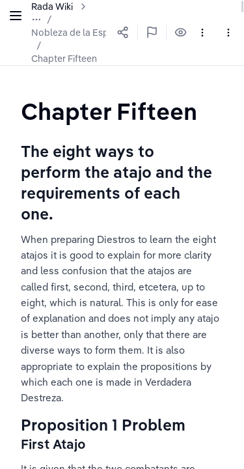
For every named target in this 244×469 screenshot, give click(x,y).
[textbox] (109, 111)
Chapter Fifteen (64, 58)
